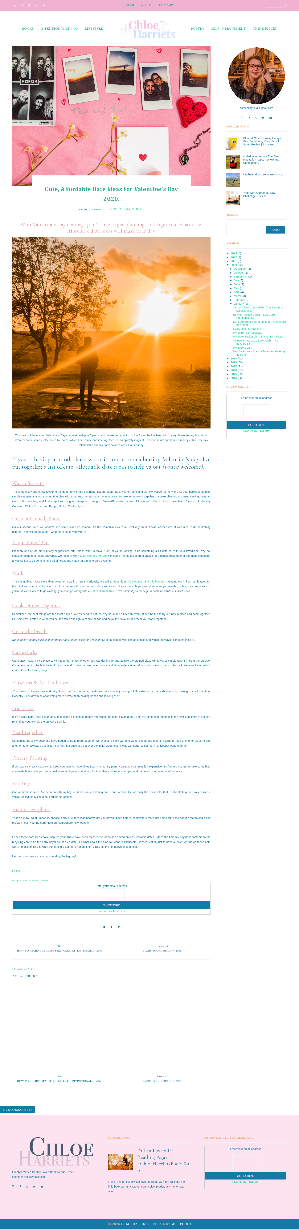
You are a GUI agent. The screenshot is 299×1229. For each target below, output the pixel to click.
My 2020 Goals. (243, 347)
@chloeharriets (17, 1109)
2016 (234, 370)
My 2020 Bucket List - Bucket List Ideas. (258, 336)
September (241, 276)
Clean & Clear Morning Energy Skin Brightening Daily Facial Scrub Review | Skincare (262, 141)
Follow (16, 870)
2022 (234, 257)
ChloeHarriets (135, 1224)
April (237, 292)
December (240, 268)
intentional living (59, 28)
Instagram (16, 881)
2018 (234, 362)
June (237, 284)
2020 (234, 264)
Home (129, 5)
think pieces (265, 28)
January (239, 303)
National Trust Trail (102, 591)
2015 (234, 374)
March (238, 296)
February (239, 299)
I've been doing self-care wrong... (264, 174)
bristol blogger (124, 209)
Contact (166, 5)
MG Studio (181, 1224)
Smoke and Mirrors (95, 555)
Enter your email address (111, 885)
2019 (234, 358)
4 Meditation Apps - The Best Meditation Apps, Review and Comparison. (261, 159)
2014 (234, 378)
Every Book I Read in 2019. (250, 328)
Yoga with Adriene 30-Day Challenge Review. (259, 194)
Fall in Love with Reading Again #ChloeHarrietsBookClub (163, 1160)
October (239, 272)
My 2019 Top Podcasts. (247, 332)
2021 (234, 261)
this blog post (135, 581)
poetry (197, 28)
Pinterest (44, 881)
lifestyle (94, 28)
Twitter (35, 881)
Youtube (26, 881)
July (236, 280)
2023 (234, 253)
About (146, 5)
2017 (234, 366)
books (28, 28)
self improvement (228, 28)
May (236, 288)
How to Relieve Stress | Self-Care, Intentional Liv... (254, 316)
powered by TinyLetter (111, 911)
